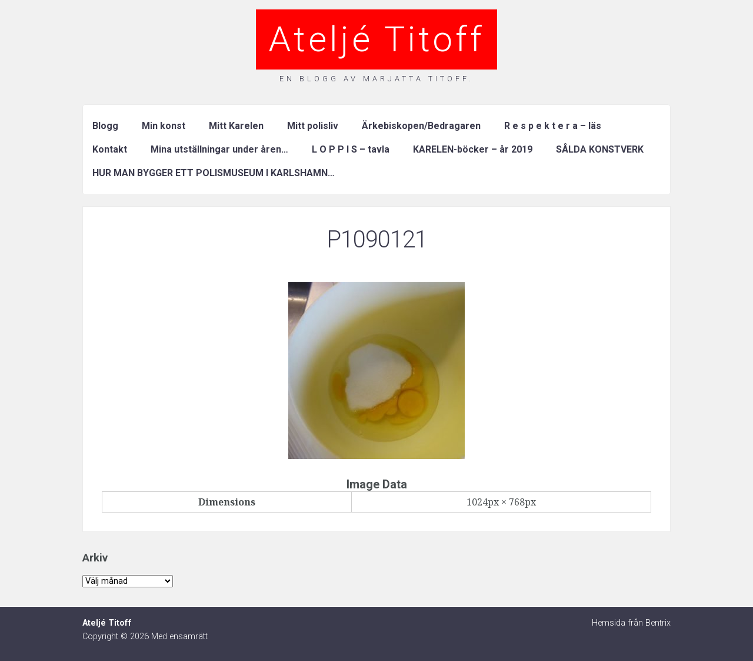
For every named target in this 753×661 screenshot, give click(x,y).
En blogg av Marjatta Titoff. (376, 78)
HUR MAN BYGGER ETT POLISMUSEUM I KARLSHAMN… (213, 173)
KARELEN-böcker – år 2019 (472, 149)
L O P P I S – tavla (350, 149)
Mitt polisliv (312, 125)
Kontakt (109, 149)
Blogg (105, 125)
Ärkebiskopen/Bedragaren (421, 125)
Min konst (163, 125)
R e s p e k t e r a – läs (552, 125)
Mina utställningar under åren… (219, 149)
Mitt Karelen (236, 125)
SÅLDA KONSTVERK (600, 149)
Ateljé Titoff (376, 39)
